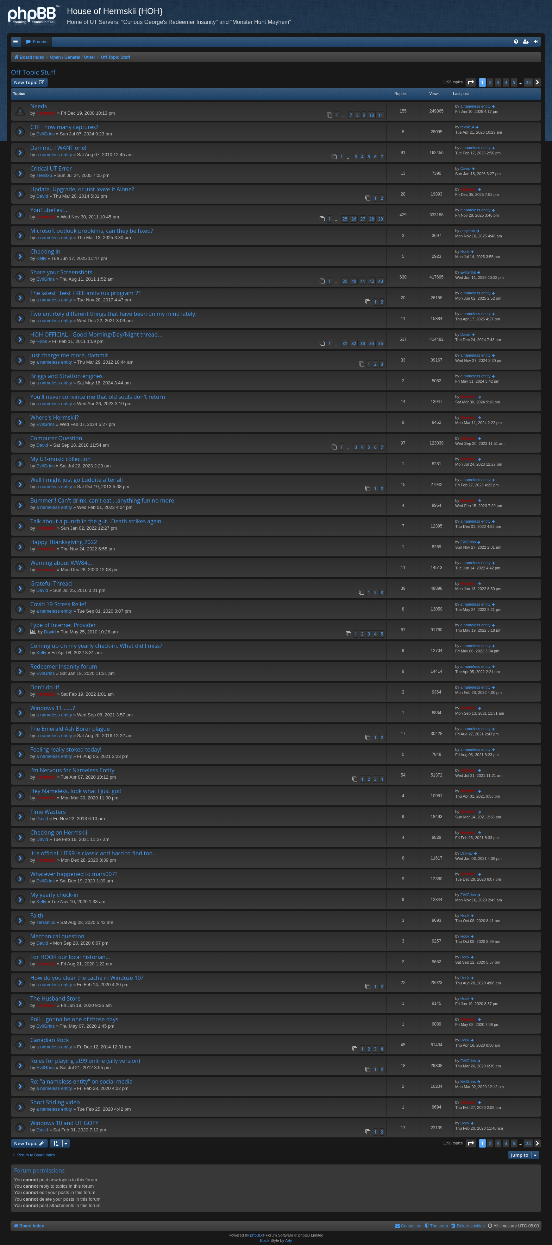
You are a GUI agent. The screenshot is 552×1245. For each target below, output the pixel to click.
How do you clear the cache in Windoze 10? (86, 978)
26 (353, 219)
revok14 (467, 127)
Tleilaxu (44, 175)
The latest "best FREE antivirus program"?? (85, 293)
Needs (38, 106)
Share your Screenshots (61, 272)
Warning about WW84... (61, 563)
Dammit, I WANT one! (58, 148)
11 (380, 115)
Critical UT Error (51, 168)
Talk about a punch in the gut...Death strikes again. (96, 521)
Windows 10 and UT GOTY (64, 1123)
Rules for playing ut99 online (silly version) (85, 1061)
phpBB (256, 1235)
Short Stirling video (55, 1102)
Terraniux (45, 922)
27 (362, 219)
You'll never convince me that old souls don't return (97, 397)
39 (345, 281)
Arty (288, 1240)
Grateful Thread (51, 583)
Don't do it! (44, 687)
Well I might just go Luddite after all (76, 480)
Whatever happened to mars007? (74, 874)
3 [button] (498, 82)
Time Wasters (48, 812)
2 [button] (490, 82)
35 (380, 343)
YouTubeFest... (49, 210)
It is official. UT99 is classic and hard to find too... (93, 853)
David (465, 168)
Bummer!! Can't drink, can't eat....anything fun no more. (103, 500)
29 (380, 219)
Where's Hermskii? (54, 417)
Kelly (41, 258)
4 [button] (506, 82)
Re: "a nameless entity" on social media (81, 1081)
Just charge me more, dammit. (69, 355)
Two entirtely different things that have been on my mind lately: (113, 314)
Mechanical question (57, 936)
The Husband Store (55, 998)
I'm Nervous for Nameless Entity (72, 770)
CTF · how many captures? (64, 127)
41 (362, 281)
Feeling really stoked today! (65, 749)
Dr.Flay (466, 853)
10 (371, 115)
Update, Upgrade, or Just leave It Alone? (82, 189)
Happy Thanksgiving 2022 (63, 542)
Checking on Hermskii (58, 832)
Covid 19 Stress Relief (58, 604)
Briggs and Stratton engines (66, 376)
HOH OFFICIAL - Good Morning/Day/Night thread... (96, 334)
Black (264, 1240)
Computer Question (56, 438)
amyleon (467, 231)
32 (353, 343)
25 (345, 219)
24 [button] (528, 82)
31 (345, 343)
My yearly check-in (54, 895)
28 (371, 219)
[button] (470, 82)
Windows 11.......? (52, 708)
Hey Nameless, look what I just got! (75, 791)
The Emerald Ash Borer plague (70, 729)
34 (371, 343)
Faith (36, 915)
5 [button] (514, 82)
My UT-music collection (60, 459)
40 (353, 281)
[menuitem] (36, 42)
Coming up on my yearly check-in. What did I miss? (96, 646)
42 (371, 281)
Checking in (45, 251)
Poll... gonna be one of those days (74, 1019)
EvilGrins (45, 133)
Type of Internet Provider (63, 625)
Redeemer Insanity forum (63, 666)
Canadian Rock (49, 1040)
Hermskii (46, 113)
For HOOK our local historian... (70, 957)
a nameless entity (475, 106)
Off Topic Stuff (33, 72)
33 (362, 343)
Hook (465, 251)
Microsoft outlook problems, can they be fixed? (91, 231)
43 (380, 281)
